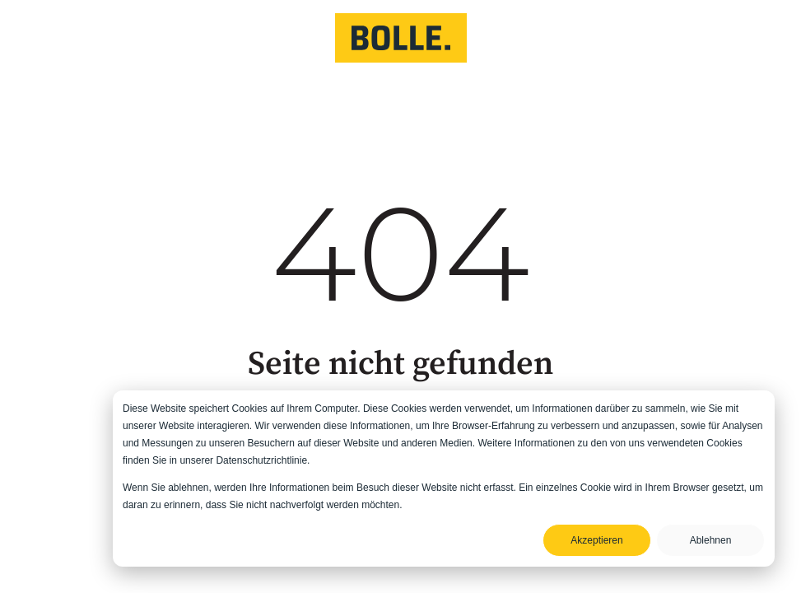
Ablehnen (711, 540)
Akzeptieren (596, 540)
